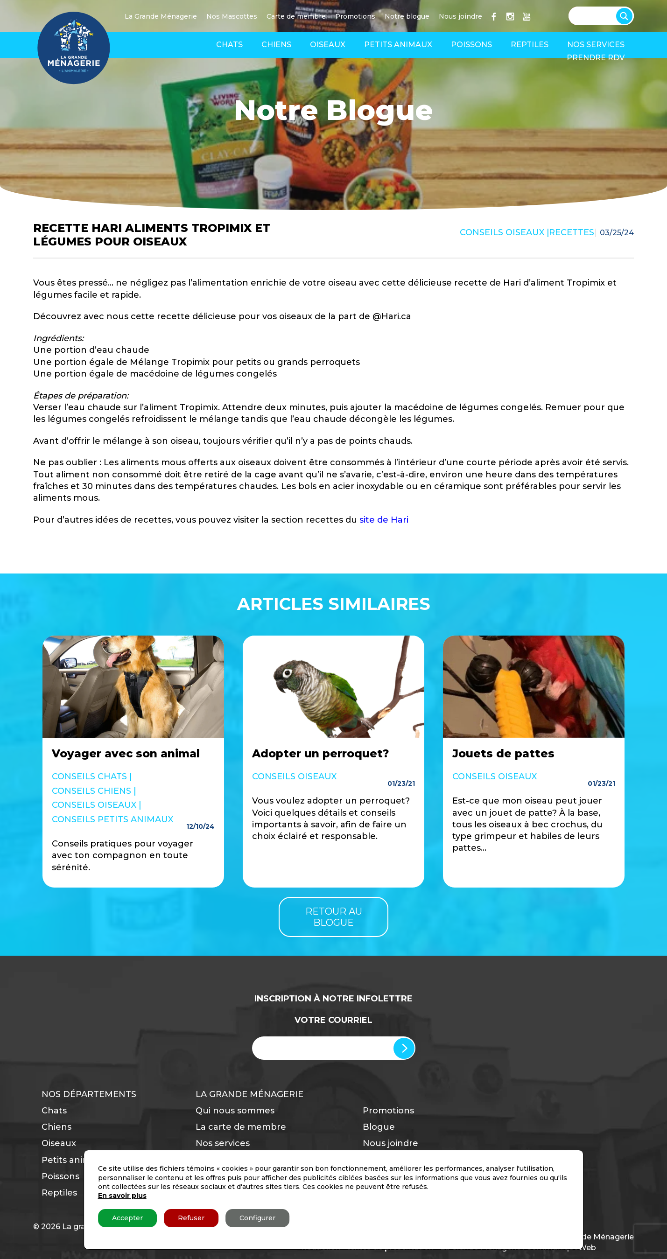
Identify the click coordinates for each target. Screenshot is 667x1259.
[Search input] (596, 15)
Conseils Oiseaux (502, 232)
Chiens (276, 44)
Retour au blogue (333, 917)
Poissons (471, 44)
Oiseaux (327, 44)
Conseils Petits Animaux (112, 819)
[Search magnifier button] (626, 14)
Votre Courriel (333, 1020)
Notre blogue (407, 16)
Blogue (379, 1127)
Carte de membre (296, 16)
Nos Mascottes (231, 16)
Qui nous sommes (235, 1110)
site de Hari (383, 520)
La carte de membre (241, 1127)
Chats (229, 44)
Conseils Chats (89, 776)
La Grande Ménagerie (161, 16)
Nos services (596, 44)
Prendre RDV (596, 57)
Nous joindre (460, 16)
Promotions (355, 16)
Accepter (127, 1218)
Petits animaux (398, 44)
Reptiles (529, 44)
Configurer (257, 1218)
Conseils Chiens (91, 791)
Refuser (191, 1218)
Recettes (571, 232)
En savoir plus (122, 1195)
